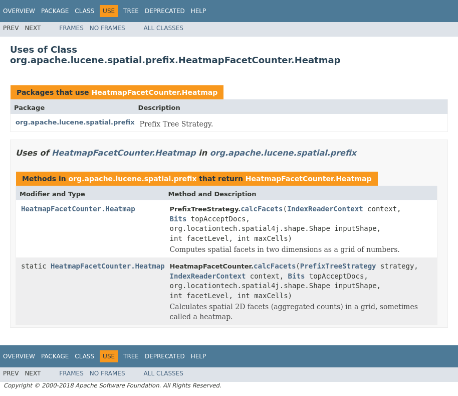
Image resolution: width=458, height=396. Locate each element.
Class (84, 11)
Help (198, 11)
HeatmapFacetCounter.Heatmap (154, 92)
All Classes (163, 28)
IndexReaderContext (325, 209)
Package (55, 11)
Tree (131, 11)
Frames (71, 28)
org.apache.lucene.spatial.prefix (75, 122)
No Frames (107, 28)
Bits (178, 219)
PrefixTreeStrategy (338, 266)
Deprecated (165, 11)
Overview (19, 11)
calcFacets (262, 209)
